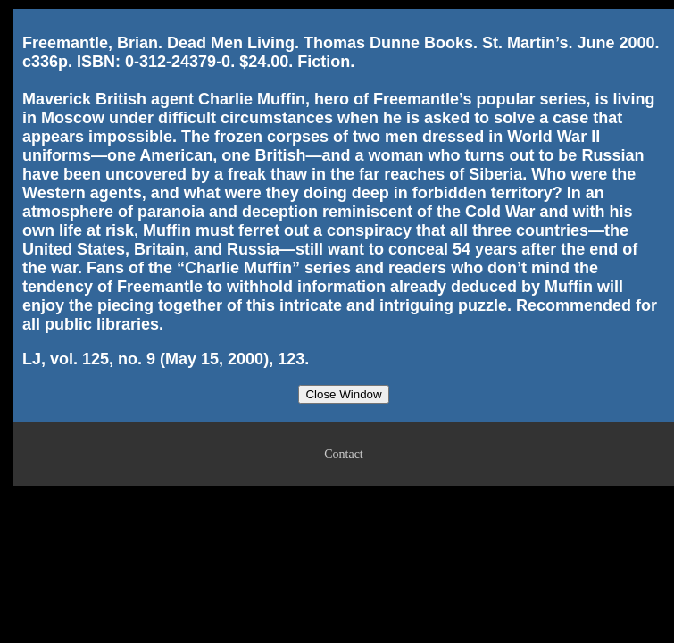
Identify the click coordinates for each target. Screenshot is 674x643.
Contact (343, 454)
